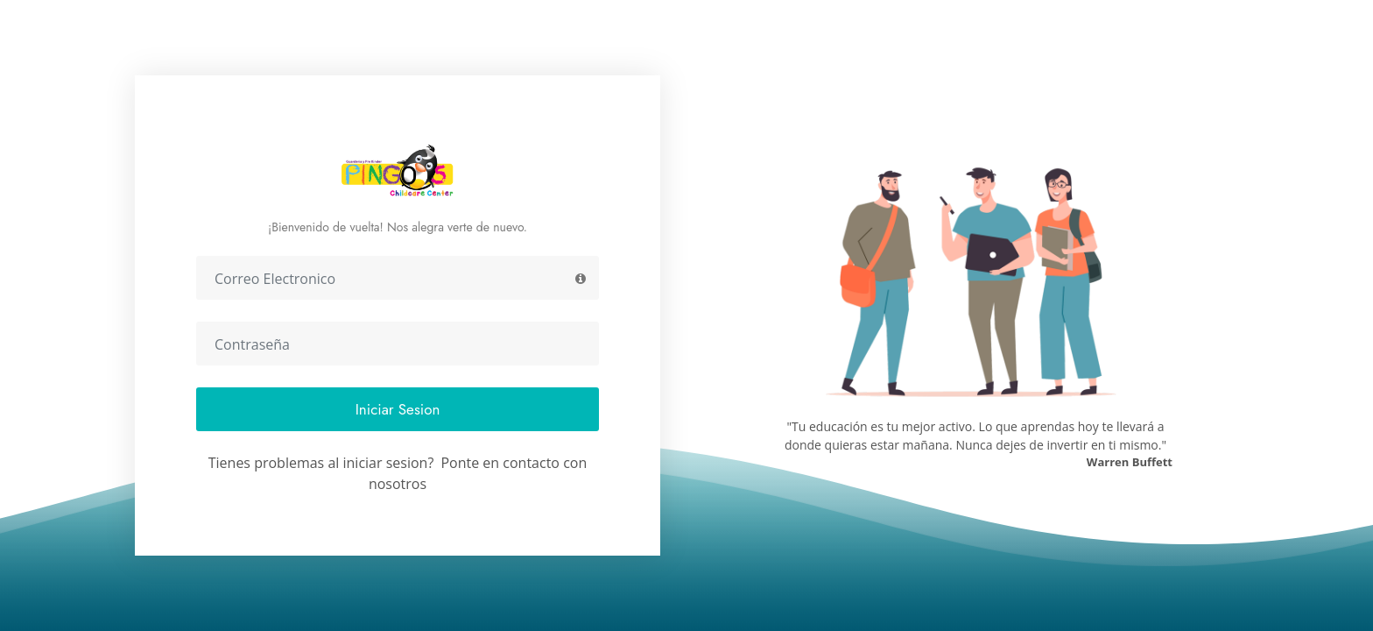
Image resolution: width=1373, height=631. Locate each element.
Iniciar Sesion (398, 409)
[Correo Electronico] (397, 278)
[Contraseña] (397, 343)
